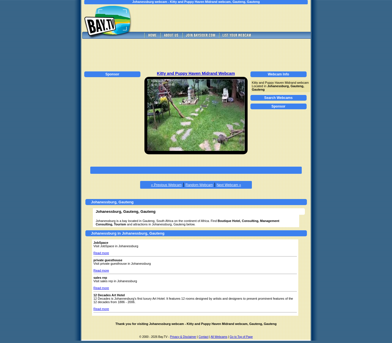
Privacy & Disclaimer (183, 336)
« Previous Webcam (166, 185)
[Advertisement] (227, 18)
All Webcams (219, 336)
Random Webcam (199, 185)
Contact (203, 336)
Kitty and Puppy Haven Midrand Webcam (196, 73)
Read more (101, 253)
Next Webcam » (229, 185)
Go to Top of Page (241, 336)
